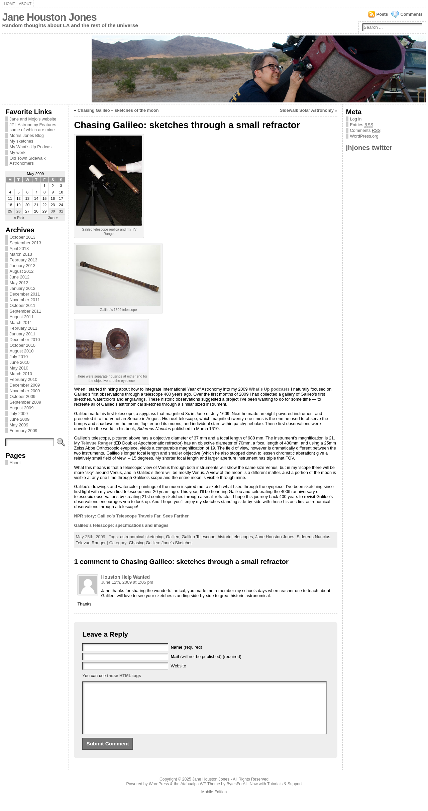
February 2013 (23, 259)
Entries (361, 125)
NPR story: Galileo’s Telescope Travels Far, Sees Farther (131, 515)
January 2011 (22, 333)
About (25, 4)
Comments (411, 14)
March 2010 (20, 373)
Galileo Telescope (198, 536)
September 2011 (25, 311)
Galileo (172, 536)
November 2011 (24, 299)
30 (52, 211)
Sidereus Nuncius (313, 536)
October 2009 (22, 396)
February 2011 (23, 328)
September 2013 (25, 242)
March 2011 (20, 322)
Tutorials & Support (284, 794)
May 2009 (18, 424)
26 (18, 211)
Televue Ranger (97, 442)
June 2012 (19, 276)
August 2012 (21, 271)
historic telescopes (235, 536)
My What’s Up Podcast (30, 146)
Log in (356, 118)
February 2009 (23, 430)
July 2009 (18, 413)
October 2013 (22, 237)
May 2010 (18, 368)
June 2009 (19, 419)
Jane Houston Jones (49, 17)
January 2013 (22, 265)
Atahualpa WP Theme (200, 794)
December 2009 (24, 385)
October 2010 (22, 345)
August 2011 (21, 316)
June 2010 (19, 362)
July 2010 (18, 356)
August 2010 (21, 350)
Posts (382, 14)
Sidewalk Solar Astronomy (307, 110)
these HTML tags (124, 675)
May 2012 (18, 282)
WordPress (159, 794)
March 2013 (20, 254)
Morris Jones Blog (26, 135)
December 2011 (24, 294)
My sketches (21, 141)
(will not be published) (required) (206, 656)
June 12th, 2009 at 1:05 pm (127, 582)
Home (9, 4)
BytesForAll (237, 794)
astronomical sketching (142, 536)
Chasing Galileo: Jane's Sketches (161, 542)
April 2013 (19, 248)
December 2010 (24, 339)
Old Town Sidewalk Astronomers (27, 161)
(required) (186, 647)
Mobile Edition (214, 802)
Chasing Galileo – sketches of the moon (118, 110)
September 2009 (25, 402)
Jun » (53, 218)
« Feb (19, 218)
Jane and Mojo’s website (32, 118)
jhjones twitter (369, 147)
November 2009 (24, 390)
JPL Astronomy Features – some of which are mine (34, 127)
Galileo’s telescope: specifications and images (121, 525)
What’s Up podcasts (269, 389)
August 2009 (21, 407)
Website (178, 665)
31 (61, 211)
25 (10, 211)
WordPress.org (364, 136)
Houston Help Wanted (125, 577)
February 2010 (23, 379)
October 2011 (22, 305)
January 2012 (22, 288)
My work (17, 152)
